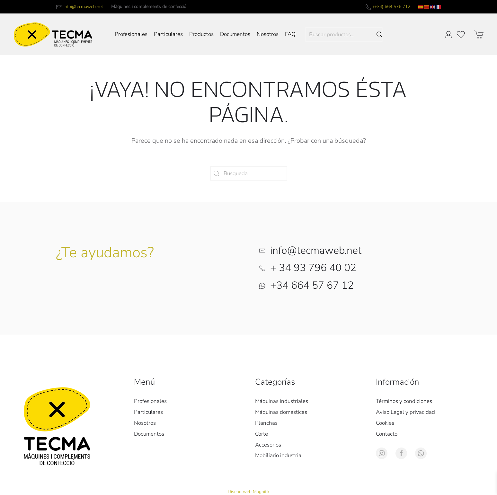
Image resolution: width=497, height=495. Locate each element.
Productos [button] (201, 34)
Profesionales (131, 34)
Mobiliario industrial (279, 455)
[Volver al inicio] (53, 34)
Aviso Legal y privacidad (405, 412)
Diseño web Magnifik (249, 492)
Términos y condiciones (404, 401)
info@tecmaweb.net (83, 7)
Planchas (266, 423)
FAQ (290, 34)
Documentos (235, 34)
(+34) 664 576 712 (391, 7)
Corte (261, 434)
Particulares (168, 34)
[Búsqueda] (248, 173)
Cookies (385, 423)
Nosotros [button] (268, 34)
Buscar (379, 34)
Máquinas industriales (281, 401)
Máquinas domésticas (281, 412)
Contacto (386, 434)
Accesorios (268, 444)
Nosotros (145, 423)
